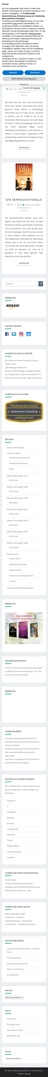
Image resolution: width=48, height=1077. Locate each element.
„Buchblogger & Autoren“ (16, 367)
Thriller (12, 581)
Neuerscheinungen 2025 (17, 531)
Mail (26, 674)
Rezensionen (12, 554)
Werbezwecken (35, 34)
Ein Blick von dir (14, 957)
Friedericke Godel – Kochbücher (18, 921)
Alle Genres (14, 513)
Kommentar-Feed (15, 1030)
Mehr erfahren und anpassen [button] (24, 79)
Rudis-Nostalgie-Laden (15, 913)
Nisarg (27, 1074)
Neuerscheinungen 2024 (17, 520)
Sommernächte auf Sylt (17, 963)
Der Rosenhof (13, 975)
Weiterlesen (25, 147)
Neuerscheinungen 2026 (17, 543)
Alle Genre (13, 480)
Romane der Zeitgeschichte (21, 575)
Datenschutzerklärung (13, 1058)
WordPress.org (13, 1035)
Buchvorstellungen (15, 447)
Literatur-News (13, 453)
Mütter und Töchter (15, 969)
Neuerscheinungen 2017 (17, 475)
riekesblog (30, 205)
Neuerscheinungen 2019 (17, 487)
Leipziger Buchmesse (18, 463)
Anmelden (11, 1018)
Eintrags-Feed (13, 1024)
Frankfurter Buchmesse (19, 457)
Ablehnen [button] (13, 73)
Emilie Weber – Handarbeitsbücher (20, 924)
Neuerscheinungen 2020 (17, 498)
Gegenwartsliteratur (18, 564)
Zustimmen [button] (35, 73)
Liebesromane (15, 570)
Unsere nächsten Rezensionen (20, 588)
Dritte (15, 23)
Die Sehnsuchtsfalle (24, 199)
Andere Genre (15, 558)
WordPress (37, 1070)
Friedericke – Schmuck (14, 917)
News (11, 469)
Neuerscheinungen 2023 (17, 509)
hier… (30, 890)
